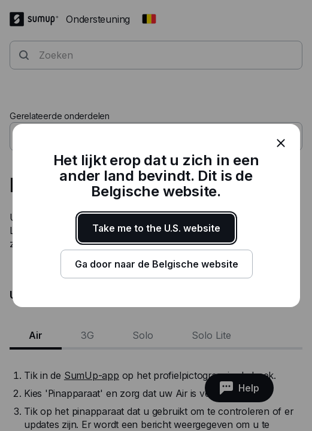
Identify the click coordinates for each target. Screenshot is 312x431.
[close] (280, 143)
